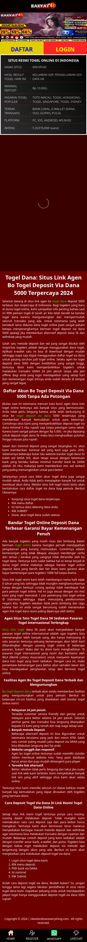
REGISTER (32, 935)
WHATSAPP (54, 935)
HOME (10, 935)
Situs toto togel (13, 630)
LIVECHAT (76, 935)
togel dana (59, 301)
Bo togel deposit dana (16, 691)
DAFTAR (22, 49)
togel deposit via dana (34, 416)
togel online (23, 545)
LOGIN (65, 49)
